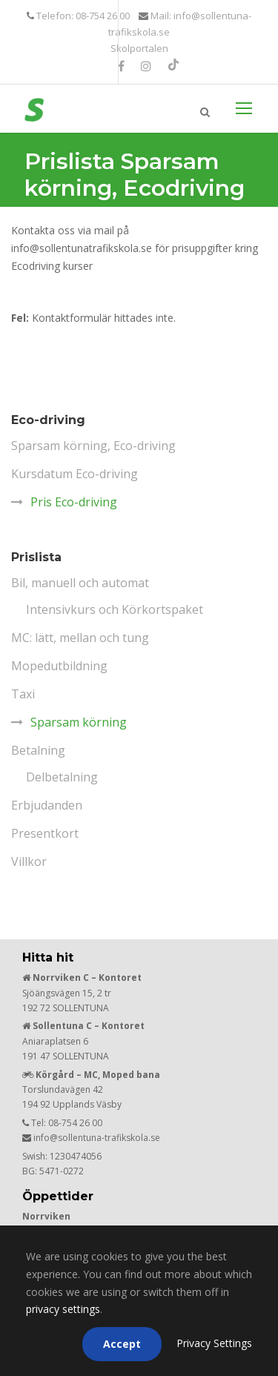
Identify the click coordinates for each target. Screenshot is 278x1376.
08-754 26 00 (75, 1123)
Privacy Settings (214, 1343)
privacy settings (63, 1309)
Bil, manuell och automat (80, 583)
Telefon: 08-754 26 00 (82, 15)
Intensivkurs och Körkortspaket (114, 609)
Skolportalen (139, 48)
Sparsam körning (78, 722)
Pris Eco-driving (73, 502)
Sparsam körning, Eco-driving (93, 445)
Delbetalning (62, 777)
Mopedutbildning (59, 666)
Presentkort (45, 833)
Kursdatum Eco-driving (74, 474)
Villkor (29, 861)
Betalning (38, 750)
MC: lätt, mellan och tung (80, 637)
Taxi (23, 694)
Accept (122, 1344)
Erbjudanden (46, 805)
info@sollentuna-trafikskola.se (96, 1137)
